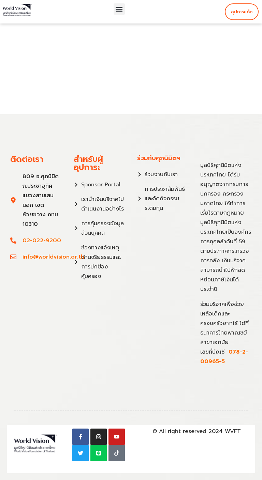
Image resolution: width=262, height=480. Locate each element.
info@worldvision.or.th (53, 257)
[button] (119, 9)
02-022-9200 (42, 240)
